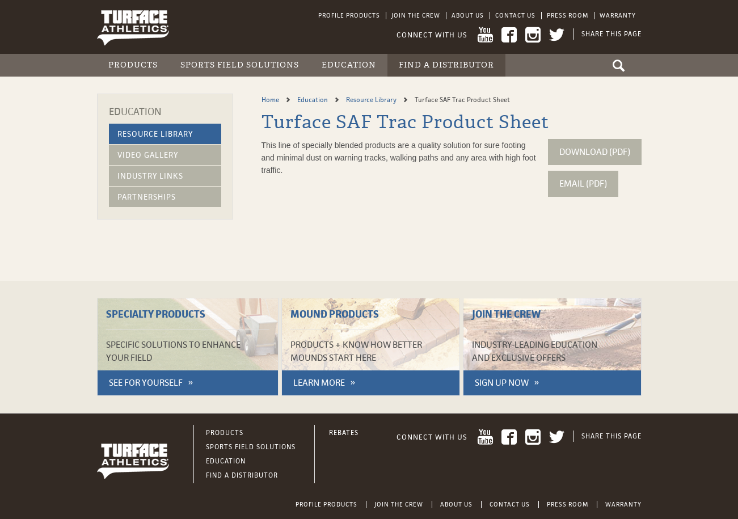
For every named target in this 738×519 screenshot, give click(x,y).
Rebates (344, 432)
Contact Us (515, 15)
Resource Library (155, 134)
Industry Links (150, 176)
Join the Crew (415, 15)
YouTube (485, 35)
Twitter (556, 35)
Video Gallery (147, 155)
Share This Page (611, 34)
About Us (468, 15)
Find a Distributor (446, 65)
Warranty (618, 15)
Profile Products (349, 15)
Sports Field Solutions (239, 65)
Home (271, 99)
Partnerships (146, 197)
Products (133, 65)
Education (349, 65)
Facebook (509, 35)
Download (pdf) (594, 152)
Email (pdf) (583, 183)
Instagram (533, 35)
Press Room (567, 15)
